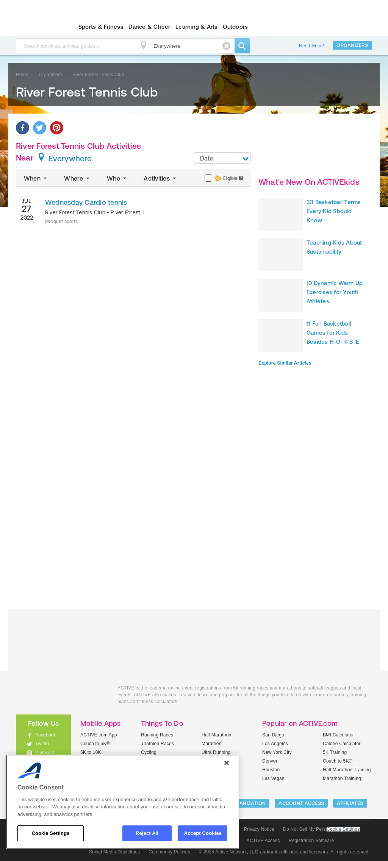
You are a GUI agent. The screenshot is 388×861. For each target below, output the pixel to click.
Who (117, 178)
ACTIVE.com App (98, 735)
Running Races (157, 735)
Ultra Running (216, 752)
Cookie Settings (343, 829)
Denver (269, 761)
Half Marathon (217, 735)
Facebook (45, 735)
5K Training (335, 752)
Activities (160, 178)
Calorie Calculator (342, 743)
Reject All (147, 833)
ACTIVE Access (263, 840)
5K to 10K (90, 752)
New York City (277, 752)
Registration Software (311, 840)
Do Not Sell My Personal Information (321, 829)
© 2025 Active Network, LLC (228, 852)
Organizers (352, 45)
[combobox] (222, 158)
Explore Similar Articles (284, 363)
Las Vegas (273, 778)
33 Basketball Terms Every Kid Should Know (334, 211)
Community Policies (169, 852)
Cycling (148, 752)
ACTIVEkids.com (37, 27)
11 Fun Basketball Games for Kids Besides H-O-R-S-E (333, 332)
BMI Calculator (338, 735)
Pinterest (44, 752)
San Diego (273, 735)
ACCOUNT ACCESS (301, 803)
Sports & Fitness (101, 26)
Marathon (212, 743)
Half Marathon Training (347, 769)
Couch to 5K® (95, 743)
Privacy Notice (259, 829)
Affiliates (350, 803)
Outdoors (235, 26)
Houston (271, 769)
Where (77, 178)
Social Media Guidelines (114, 852)
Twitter (42, 743)
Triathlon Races (157, 743)
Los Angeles (275, 743)
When (36, 178)
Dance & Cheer (149, 26)
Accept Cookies (203, 833)
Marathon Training (342, 778)
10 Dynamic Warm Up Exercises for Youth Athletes (335, 292)
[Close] (226, 763)
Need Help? (311, 45)
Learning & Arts (196, 26)
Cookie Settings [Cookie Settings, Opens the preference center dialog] (50, 833)
